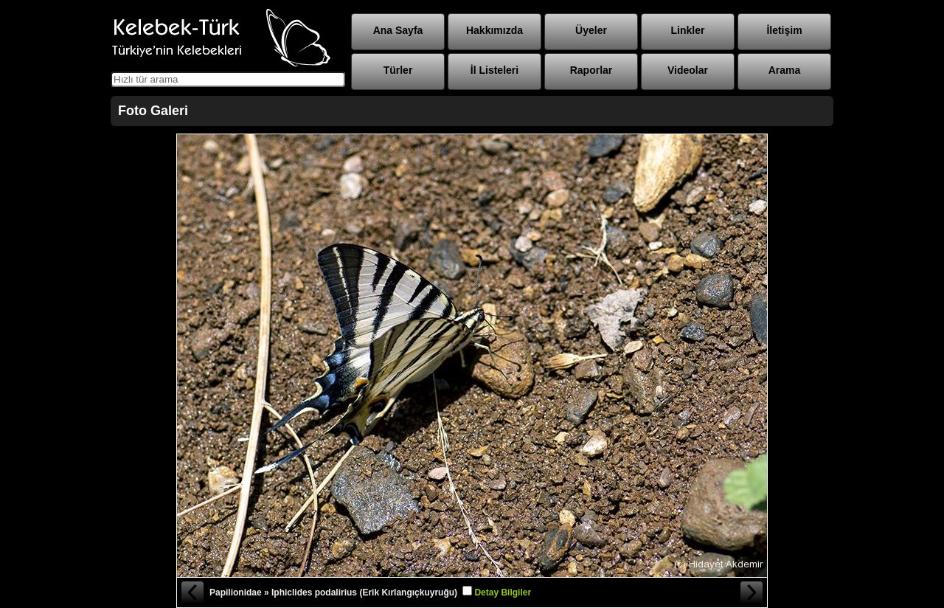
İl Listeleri (494, 70)
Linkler (688, 30)
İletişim (784, 30)
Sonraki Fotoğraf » (752, 592)
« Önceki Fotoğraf (192, 592)
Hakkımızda (494, 30)
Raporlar (591, 70)
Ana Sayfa (398, 30)
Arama (784, 70)
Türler (398, 70)
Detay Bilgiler (502, 592)
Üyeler (591, 30)
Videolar (687, 70)
